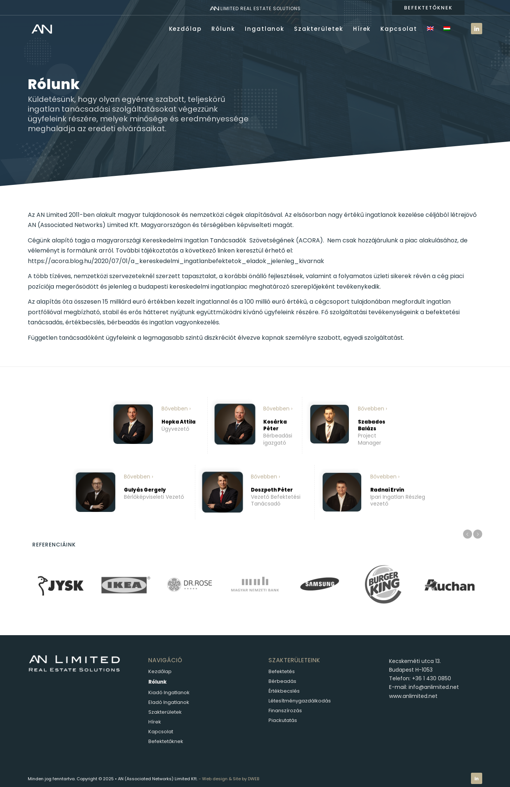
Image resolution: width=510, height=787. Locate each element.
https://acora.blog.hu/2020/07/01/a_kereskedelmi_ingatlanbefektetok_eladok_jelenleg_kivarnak (176, 261)
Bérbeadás (282, 681)
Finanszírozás (285, 710)
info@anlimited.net (434, 687)
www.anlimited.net (413, 696)
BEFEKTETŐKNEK (428, 7)
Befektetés (282, 671)
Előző (467, 534)
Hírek (154, 721)
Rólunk (157, 682)
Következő (477, 534)
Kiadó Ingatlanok (169, 692)
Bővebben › (176, 408)
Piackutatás (283, 720)
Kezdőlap (160, 671)
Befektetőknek (165, 741)
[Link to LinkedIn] (476, 28)
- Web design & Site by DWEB (229, 779)
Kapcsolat (160, 731)
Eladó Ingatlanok (168, 702)
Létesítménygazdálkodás (300, 700)
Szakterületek (165, 712)
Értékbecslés (284, 691)
